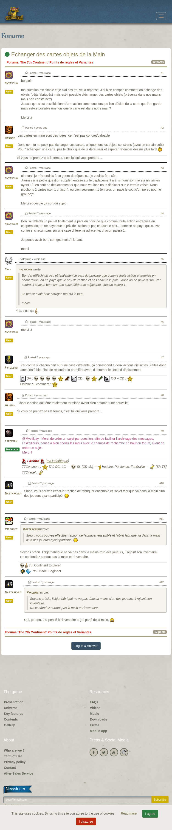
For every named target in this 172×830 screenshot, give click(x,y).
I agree (150, 814)
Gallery (9, 725)
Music (94, 713)
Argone (10, 138)
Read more (129, 813)
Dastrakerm (13, 493)
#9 (162, 430)
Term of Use (13, 756)
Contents (11, 719)
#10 (161, 483)
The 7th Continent (34, 62)
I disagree (86, 821)
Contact (10, 768)
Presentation (13, 702)
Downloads (98, 719)
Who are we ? (14, 750)
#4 (162, 213)
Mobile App (98, 731)
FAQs (94, 702)
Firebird (11, 441)
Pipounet (11, 529)
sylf (8, 269)
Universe (10, 708)
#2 (162, 127)
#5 (162, 259)
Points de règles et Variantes (71, 62)
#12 (161, 582)
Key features (13, 713)
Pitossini (11, 368)
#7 (162, 357)
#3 (162, 168)
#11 (161, 518)
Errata (94, 725)
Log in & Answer (86, 646)
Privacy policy (14, 762)
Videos (95, 708)
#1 (162, 73)
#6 (162, 321)
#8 (162, 395)
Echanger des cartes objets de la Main (55, 54)
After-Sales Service (18, 773)
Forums (12, 62)
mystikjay (11, 83)
